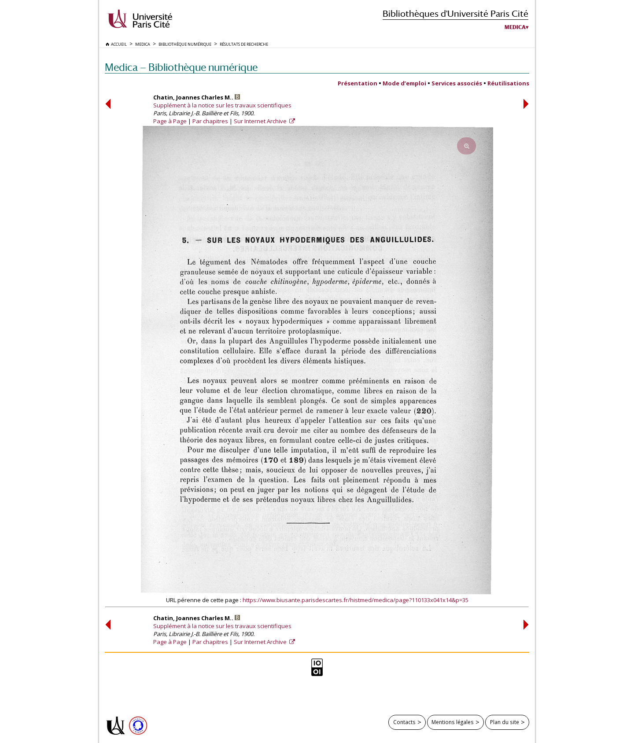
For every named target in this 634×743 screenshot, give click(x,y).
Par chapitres (210, 121)
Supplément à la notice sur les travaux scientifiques (222, 105)
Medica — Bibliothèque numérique (181, 67)
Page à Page (170, 121)
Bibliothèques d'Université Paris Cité (455, 13)
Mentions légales (452, 721)
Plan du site (504, 721)
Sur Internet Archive (261, 121)
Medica (515, 27)
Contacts (404, 721)
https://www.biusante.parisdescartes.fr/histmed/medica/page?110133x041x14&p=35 (355, 600)
